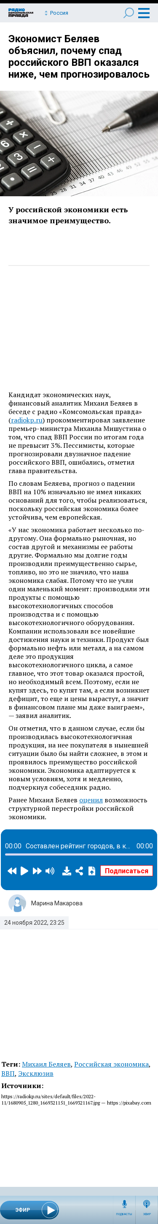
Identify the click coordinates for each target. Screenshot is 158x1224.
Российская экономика (111, 1064)
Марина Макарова (57, 903)
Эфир (147, 1214)
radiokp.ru (27, 420)
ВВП (8, 1073)
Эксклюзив (36, 1073)
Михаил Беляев (46, 1064)
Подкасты (124, 1214)
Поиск (128, 13)
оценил (91, 799)
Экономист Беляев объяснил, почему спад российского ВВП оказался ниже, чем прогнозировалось (79, 56)
